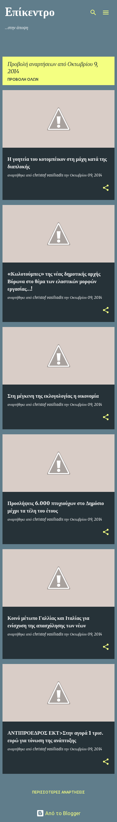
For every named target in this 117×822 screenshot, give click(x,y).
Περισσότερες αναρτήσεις (58, 792)
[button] (106, 188)
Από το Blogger (58, 813)
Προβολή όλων (22, 79)
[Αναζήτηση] (93, 12)
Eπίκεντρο (30, 12)
